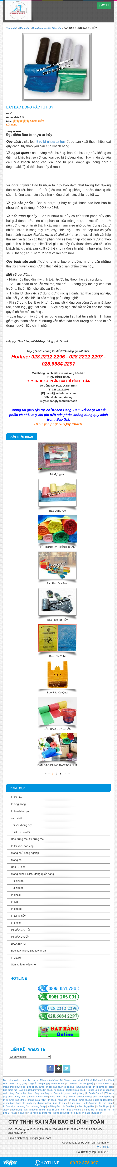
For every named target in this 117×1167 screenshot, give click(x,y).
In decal (16, 894)
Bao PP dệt (18, 866)
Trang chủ (11, 28)
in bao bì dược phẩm (80, 1100)
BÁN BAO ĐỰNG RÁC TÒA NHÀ (58, 765)
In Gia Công (50, 1103)
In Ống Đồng (105, 1103)
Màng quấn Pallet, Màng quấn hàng (32, 873)
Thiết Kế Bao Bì (20, 832)
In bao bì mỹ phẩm (33, 1103)
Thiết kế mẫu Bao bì (76, 1090)
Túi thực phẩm (89, 1103)
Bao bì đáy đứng (35, 1087)
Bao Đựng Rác (19, 1109)
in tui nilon (33, 1113)
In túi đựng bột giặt (103, 1087)
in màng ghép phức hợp (79, 1096)
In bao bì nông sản (57, 1100)
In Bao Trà (88, 1109)
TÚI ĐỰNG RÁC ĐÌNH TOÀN (57, 547)
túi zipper (97, 1113)
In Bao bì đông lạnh (103, 1100)
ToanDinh (103, 1147)
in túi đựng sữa (83, 1087)
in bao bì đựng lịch (62, 1113)
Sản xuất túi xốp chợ (23, 964)
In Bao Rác (68, 1106)
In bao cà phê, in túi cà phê (60, 1087)
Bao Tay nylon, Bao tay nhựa (28, 950)
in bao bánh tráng (12, 1103)
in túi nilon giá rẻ (82, 1113)
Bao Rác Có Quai (57, 692)
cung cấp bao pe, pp (38, 1083)
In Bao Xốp (9, 1106)
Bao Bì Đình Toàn (56, 1109)
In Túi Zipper (102, 1106)
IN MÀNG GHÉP (21, 929)
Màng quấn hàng (49, 1080)
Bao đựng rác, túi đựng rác (47, 28)
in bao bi (22, 1113)
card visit (16, 818)
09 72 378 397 (84, 1162)
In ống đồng (18, 804)
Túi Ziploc (64, 1080)
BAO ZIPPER (19, 943)
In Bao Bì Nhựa (37, 1109)
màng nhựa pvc (57, 1096)
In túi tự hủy (18, 915)
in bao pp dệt (86, 1083)
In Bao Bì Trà (103, 1109)
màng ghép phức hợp (14, 1087)
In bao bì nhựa (20, 811)
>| (69, 773)
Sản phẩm (24, 28)
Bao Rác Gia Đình (57, 583)
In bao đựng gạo (17, 1083)
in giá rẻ (16, 957)
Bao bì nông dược (103, 1096)
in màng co (46, 1093)
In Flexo (16, 922)
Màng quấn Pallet (37, 1100)
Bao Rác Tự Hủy (57, 619)
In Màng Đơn (54, 1106)
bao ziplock (78, 1080)
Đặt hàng (11, 124)
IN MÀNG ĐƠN (20, 936)
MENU (104, 5)
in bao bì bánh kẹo (38, 1096)
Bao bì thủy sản (62, 1093)
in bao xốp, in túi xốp (98, 1090)
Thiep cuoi (75, 1103)
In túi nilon (17, 797)
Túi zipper (17, 887)
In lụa (14, 901)
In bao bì (16, 908)
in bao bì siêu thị (104, 1083)
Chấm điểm (37, 120)
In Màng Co (23, 1106)
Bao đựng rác (57, 510)
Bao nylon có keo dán (14, 1080)
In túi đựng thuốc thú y (14, 1100)
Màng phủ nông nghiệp (25, 852)
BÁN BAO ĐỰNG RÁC (57, 728)
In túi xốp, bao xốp (22, 846)
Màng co (16, 860)
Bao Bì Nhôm (57, 1083)
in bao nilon (72, 1083)
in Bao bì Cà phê (95, 1093)
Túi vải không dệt (21, 825)
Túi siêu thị (17, 881)
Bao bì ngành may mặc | (31, 1090)
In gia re (63, 1103)
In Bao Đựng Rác (85, 1106)
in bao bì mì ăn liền (54, 1090)
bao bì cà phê (74, 1109)
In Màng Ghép (38, 1106)
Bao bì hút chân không (27, 1093)
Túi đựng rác (57, 474)
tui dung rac (45, 1113)
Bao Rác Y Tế (57, 656)
